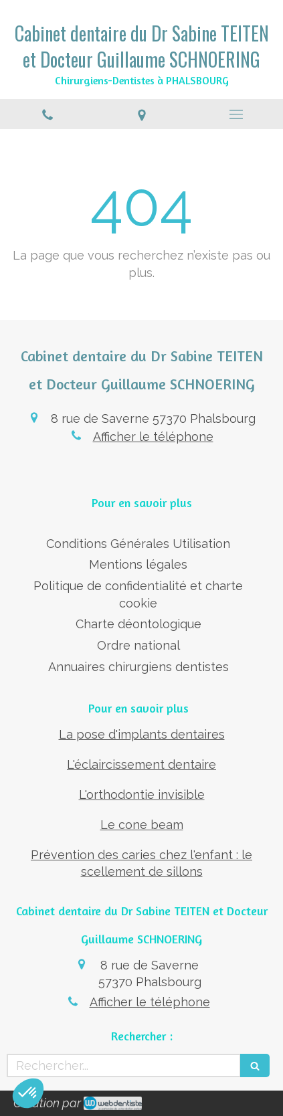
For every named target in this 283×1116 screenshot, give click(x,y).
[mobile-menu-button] (236, 114)
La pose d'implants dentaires (142, 734)
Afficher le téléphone (153, 437)
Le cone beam (141, 825)
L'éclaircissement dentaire (141, 764)
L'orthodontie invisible (142, 794)
